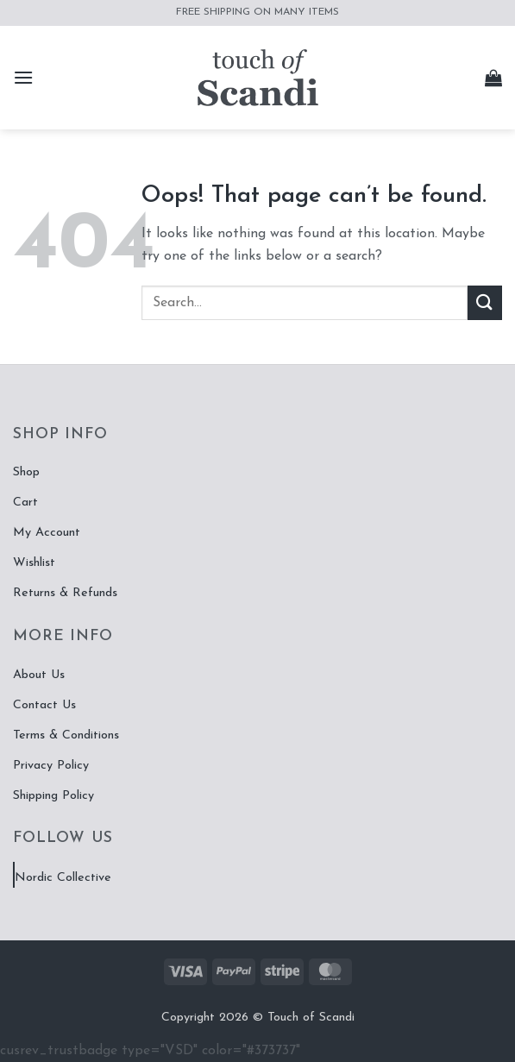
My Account (46, 532)
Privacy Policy (51, 765)
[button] (23, 77)
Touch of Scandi (311, 1017)
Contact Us (44, 705)
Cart (25, 502)
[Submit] (485, 302)
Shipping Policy (53, 795)
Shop (26, 472)
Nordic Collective (63, 877)
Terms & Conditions (66, 735)
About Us (39, 675)
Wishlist (34, 562)
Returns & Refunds (65, 593)
